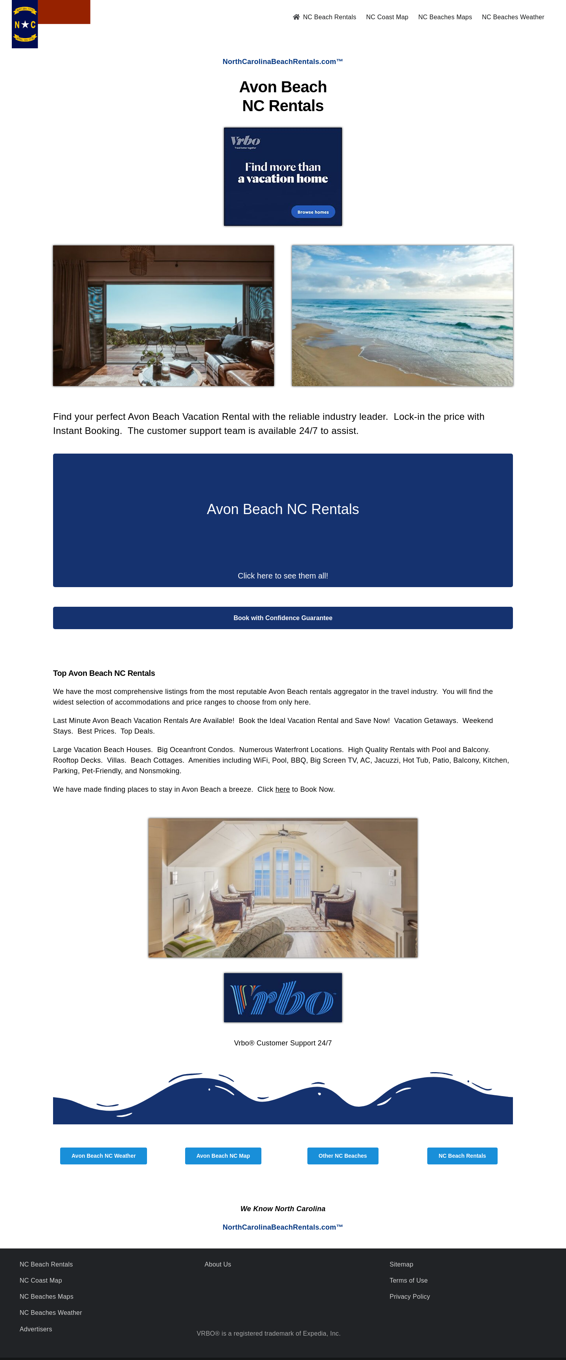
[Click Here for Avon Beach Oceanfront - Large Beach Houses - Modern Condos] (283, 277)
